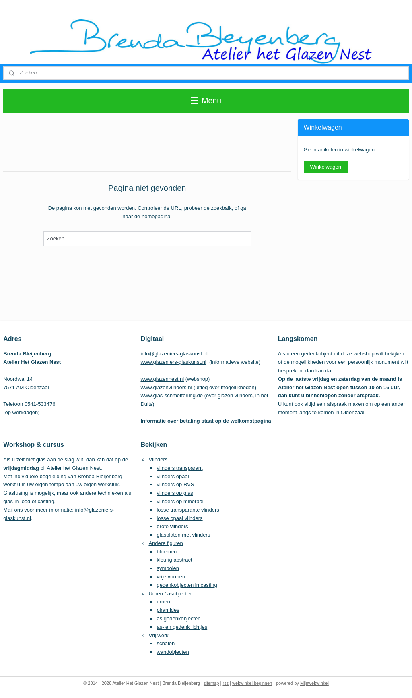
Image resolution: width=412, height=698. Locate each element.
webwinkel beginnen (252, 683)
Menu (206, 100)
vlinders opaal (173, 476)
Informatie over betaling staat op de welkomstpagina (205, 421)
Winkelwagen (325, 167)
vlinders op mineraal (180, 501)
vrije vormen (171, 577)
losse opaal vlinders (179, 518)
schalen (166, 643)
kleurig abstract (174, 560)
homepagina (156, 216)
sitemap (211, 683)
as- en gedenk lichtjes (182, 627)
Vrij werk (158, 635)
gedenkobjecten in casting (187, 585)
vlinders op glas (175, 493)
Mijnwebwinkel (314, 683)
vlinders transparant (179, 468)
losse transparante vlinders (188, 510)
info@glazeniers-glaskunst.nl (173, 354)
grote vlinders (172, 526)
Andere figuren (165, 543)
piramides (168, 610)
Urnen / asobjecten (170, 594)
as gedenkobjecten (178, 618)
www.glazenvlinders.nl (166, 387)
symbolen (168, 568)
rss (225, 683)
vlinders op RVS (175, 484)
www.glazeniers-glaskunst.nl (173, 362)
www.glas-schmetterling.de (171, 395)
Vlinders (157, 459)
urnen (163, 602)
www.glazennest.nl (162, 379)
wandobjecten (173, 652)
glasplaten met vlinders (183, 535)
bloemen (167, 552)
